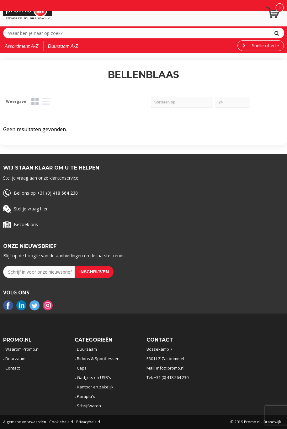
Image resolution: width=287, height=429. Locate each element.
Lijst (46, 101)
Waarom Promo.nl (22, 349)
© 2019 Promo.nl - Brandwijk (255, 422)
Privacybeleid (88, 422)
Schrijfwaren (89, 406)
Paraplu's (86, 396)
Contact (12, 368)
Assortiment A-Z (22, 46)
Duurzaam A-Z (63, 46)
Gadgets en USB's (94, 377)
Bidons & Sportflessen (98, 358)
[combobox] (137, 33)
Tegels (35, 101)
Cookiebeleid (61, 422)
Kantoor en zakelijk (95, 387)
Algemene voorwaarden (24, 422)
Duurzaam (15, 358)
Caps (82, 368)
